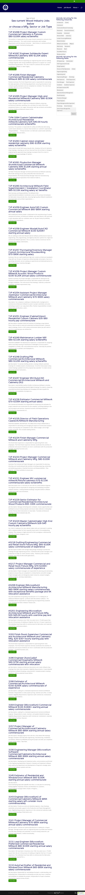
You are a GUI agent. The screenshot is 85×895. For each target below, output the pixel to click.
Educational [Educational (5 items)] (59, 30)
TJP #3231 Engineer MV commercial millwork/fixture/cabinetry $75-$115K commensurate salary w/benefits (28, 480)
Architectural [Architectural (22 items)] (60, 22)
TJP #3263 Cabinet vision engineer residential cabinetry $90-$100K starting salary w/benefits (29, 143)
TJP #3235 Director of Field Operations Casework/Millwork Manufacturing (28, 419)
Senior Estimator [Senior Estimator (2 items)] (68, 106)
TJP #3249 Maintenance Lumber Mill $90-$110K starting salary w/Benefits (27, 338)
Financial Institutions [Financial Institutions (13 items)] (69, 30)
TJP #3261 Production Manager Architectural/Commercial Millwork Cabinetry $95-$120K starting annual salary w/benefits (27, 165)
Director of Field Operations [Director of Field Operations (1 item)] (63, 69)
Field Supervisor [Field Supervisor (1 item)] (60, 79)
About (75, 7)
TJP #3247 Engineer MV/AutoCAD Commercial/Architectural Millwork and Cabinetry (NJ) (28, 380)
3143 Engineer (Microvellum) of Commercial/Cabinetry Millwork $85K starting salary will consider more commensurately (27, 800)
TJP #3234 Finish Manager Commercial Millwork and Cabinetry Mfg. (28, 438)
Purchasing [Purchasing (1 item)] (59, 106)
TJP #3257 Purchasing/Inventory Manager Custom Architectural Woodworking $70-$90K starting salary (30, 252)
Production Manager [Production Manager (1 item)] (61, 98)
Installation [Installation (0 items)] (59, 85)
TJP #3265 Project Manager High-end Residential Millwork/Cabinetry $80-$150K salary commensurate (30, 98)
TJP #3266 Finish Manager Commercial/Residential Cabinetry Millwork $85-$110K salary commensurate (30, 76)
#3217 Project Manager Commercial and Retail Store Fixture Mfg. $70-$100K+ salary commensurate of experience (29, 565)
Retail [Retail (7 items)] (65, 49)
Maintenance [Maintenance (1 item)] (60, 90)
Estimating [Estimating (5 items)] (71, 77)
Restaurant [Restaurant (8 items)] (59, 49)
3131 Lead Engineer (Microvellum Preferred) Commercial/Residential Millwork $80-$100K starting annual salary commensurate (30, 844)
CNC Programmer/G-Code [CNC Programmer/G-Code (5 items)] (63, 63)
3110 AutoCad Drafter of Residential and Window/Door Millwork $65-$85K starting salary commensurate (30, 867)
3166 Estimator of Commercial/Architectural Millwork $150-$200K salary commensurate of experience (27, 684)
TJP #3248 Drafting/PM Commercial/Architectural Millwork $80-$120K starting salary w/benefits (27, 358)
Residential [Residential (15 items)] (67, 46)
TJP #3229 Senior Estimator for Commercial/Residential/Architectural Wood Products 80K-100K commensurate (29, 501)
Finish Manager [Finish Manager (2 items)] (60, 82)
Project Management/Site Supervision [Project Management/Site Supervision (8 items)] (65, 103)
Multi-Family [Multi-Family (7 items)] (60, 46)
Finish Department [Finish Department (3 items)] (70, 79)
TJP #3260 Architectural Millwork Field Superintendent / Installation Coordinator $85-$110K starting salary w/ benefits (29, 188)
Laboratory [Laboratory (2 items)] (68, 35)
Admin (62, 893)
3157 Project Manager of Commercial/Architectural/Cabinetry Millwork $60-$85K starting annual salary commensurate (29, 729)
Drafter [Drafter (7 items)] (73, 69)
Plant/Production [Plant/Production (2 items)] (61, 95)
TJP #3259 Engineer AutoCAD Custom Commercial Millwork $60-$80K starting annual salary (29, 209)
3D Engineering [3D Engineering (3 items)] (60, 61)
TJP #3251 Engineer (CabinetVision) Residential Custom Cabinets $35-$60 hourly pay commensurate (27, 318)
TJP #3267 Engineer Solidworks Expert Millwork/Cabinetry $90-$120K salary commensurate (28, 55)
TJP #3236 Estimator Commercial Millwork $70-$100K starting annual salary (30, 400)
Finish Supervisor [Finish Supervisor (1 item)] (70, 82)
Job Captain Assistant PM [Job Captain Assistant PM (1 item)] (62, 87)
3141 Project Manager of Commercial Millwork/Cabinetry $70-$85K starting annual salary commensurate (28, 822)
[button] (81, 893)
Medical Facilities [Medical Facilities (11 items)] (61, 41)
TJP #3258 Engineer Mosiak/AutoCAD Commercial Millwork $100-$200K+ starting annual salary (28, 230)
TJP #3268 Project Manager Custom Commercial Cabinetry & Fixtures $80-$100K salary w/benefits (27, 34)
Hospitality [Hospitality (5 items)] (59, 33)
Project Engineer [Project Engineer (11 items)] (61, 100)
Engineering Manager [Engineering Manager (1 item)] (62, 77)
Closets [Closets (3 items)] (66, 22)
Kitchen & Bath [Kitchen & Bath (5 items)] (60, 35)
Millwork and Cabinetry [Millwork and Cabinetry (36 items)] (62, 43)
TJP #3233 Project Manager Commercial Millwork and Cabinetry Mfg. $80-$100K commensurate (29, 459)
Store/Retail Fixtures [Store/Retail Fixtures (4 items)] (61, 51)
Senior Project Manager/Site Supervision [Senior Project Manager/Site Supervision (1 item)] (63, 109)
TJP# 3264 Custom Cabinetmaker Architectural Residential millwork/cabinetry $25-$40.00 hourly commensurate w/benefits (28, 120)
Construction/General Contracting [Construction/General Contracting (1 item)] (65, 28)
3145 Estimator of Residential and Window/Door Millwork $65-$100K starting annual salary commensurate (27, 777)
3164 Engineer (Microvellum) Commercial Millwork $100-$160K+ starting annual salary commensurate (29, 707)
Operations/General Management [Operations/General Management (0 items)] (65, 92)
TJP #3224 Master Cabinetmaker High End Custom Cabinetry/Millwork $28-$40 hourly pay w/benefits (30, 523)
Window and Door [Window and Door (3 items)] (61, 54)
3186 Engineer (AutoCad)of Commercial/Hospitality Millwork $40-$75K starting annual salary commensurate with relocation (25, 661)
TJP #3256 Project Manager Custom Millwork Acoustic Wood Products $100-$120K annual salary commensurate (29, 273)
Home (59, 7)
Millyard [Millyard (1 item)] (71, 43)
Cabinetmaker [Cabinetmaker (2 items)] (69, 61)
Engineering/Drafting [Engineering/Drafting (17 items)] (62, 71)
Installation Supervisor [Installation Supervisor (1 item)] (69, 85)
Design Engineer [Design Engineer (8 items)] (61, 66)
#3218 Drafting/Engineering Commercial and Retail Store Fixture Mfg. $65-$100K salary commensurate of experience (29, 544)
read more (12, 47)
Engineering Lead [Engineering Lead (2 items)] (61, 74)
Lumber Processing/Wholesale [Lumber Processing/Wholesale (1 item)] (64, 38)
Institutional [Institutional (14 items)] (66, 33)
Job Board (67, 7)
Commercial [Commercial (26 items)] (60, 25)
